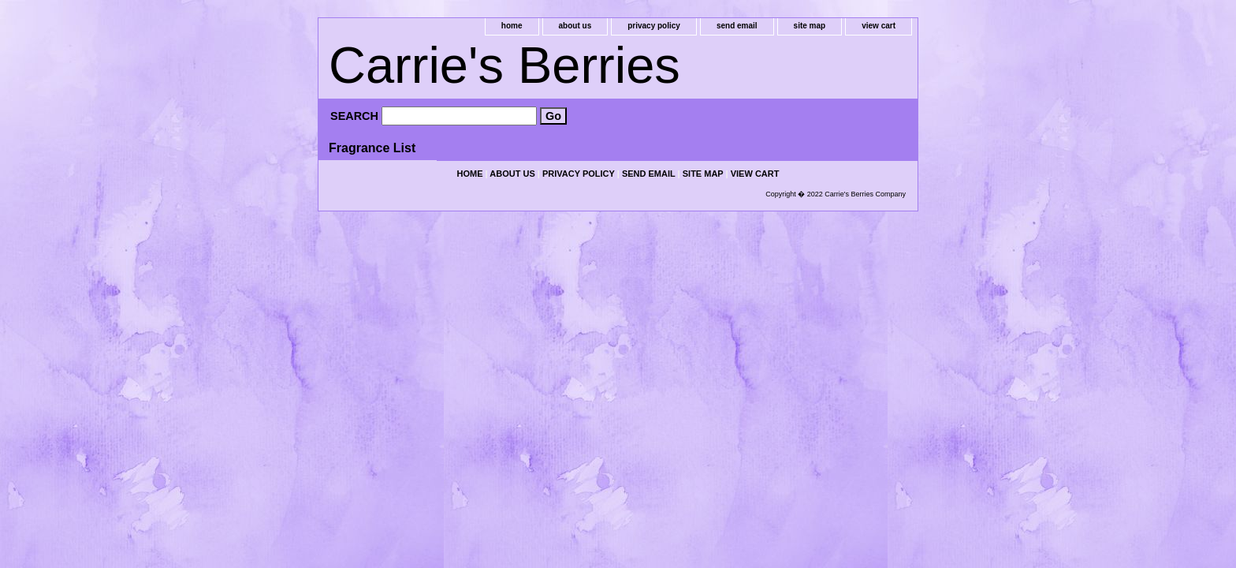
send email (737, 25)
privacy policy (653, 25)
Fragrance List (372, 148)
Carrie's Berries (504, 65)
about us (575, 25)
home (512, 25)
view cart (878, 25)
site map (810, 25)
